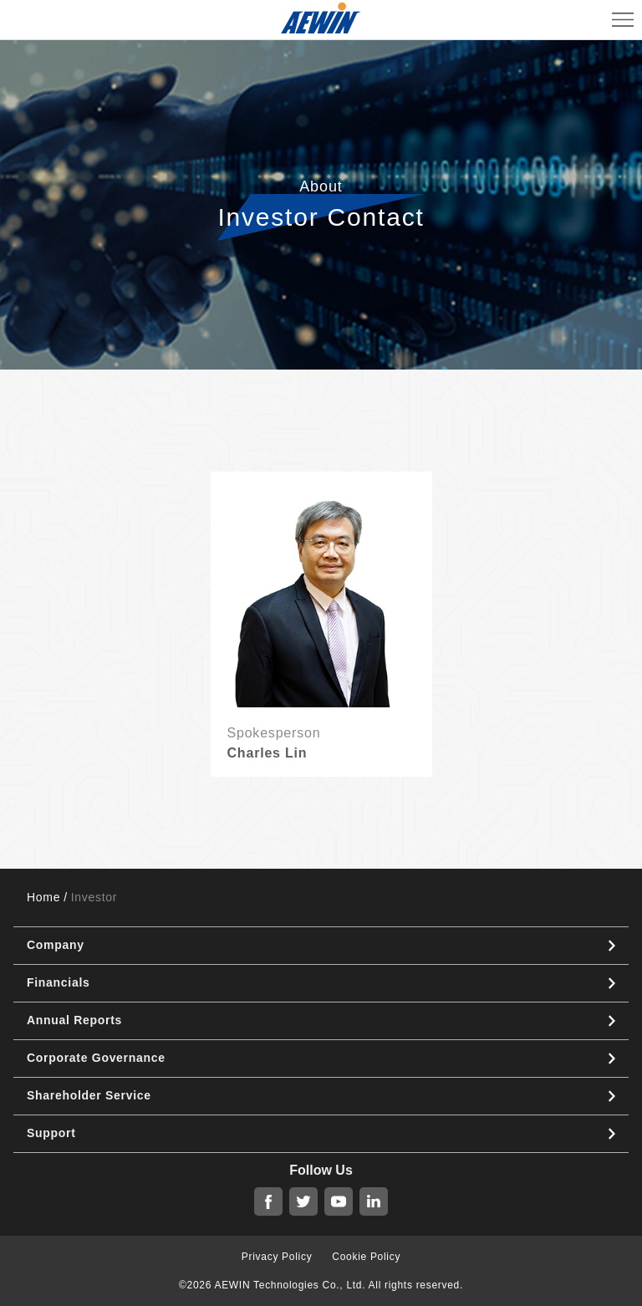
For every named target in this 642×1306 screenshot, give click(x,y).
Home (43, 897)
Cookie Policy (366, 1257)
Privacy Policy (277, 1257)
